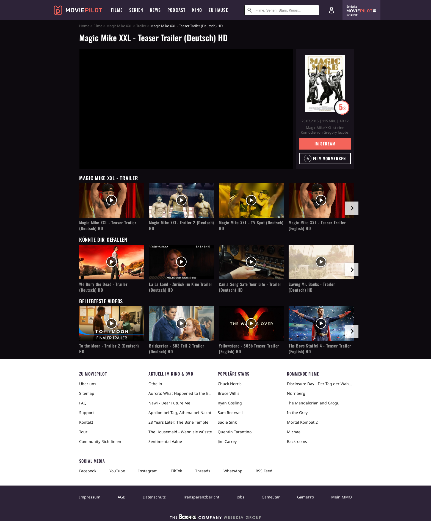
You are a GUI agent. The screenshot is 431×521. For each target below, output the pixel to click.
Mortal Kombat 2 (302, 422)
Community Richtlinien (100, 441)
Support (86, 412)
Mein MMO (341, 497)
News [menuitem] (155, 10)
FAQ (83, 403)
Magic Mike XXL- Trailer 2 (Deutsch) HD (181, 225)
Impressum (89, 497)
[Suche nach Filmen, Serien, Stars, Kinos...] (281, 10)
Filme (97, 25)
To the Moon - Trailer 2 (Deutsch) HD (109, 348)
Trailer (141, 25)
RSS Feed (264, 470)
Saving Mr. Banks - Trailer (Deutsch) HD (312, 287)
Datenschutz (154, 497)
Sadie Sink (227, 422)
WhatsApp (232, 470)
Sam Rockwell (230, 412)
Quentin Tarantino (235, 431)
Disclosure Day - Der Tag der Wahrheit (319, 383)
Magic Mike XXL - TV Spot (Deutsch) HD (251, 225)
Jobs (240, 497)
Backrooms (297, 441)
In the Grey (297, 412)
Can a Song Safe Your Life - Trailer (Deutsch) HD (250, 287)
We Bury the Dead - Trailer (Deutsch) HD (103, 287)
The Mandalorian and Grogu (313, 403)
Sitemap (86, 393)
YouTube (117, 470)
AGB (121, 497)
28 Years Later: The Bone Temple (178, 422)
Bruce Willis (228, 393)
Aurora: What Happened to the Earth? (180, 393)
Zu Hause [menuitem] (218, 10)
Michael (294, 431)
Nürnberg (296, 393)
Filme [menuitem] (117, 10)
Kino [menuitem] (197, 10)
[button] (325, 158)
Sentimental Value (165, 441)
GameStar (271, 497)
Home (84, 25)
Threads (202, 470)
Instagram (148, 470)
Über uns (87, 383)
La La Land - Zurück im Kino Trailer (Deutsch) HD (180, 287)
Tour (83, 431)
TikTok (176, 470)
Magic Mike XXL (119, 25)
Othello (155, 383)
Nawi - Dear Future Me (169, 403)
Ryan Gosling (230, 403)
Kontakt (86, 422)
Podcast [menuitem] (176, 10)
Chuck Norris (230, 383)
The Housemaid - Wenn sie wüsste (180, 431)
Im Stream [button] (324, 143)
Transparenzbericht (201, 497)
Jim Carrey (227, 441)
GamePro (305, 497)
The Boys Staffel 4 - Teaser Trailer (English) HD (320, 348)
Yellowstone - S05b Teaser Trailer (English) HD (249, 348)
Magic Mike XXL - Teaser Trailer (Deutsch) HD (108, 225)
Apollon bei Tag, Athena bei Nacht (179, 412)
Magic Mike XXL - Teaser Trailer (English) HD (317, 225)
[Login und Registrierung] (331, 10)
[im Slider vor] (351, 208)
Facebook (87, 470)
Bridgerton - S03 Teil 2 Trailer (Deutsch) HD (177, 348)
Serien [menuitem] (136, 10)
